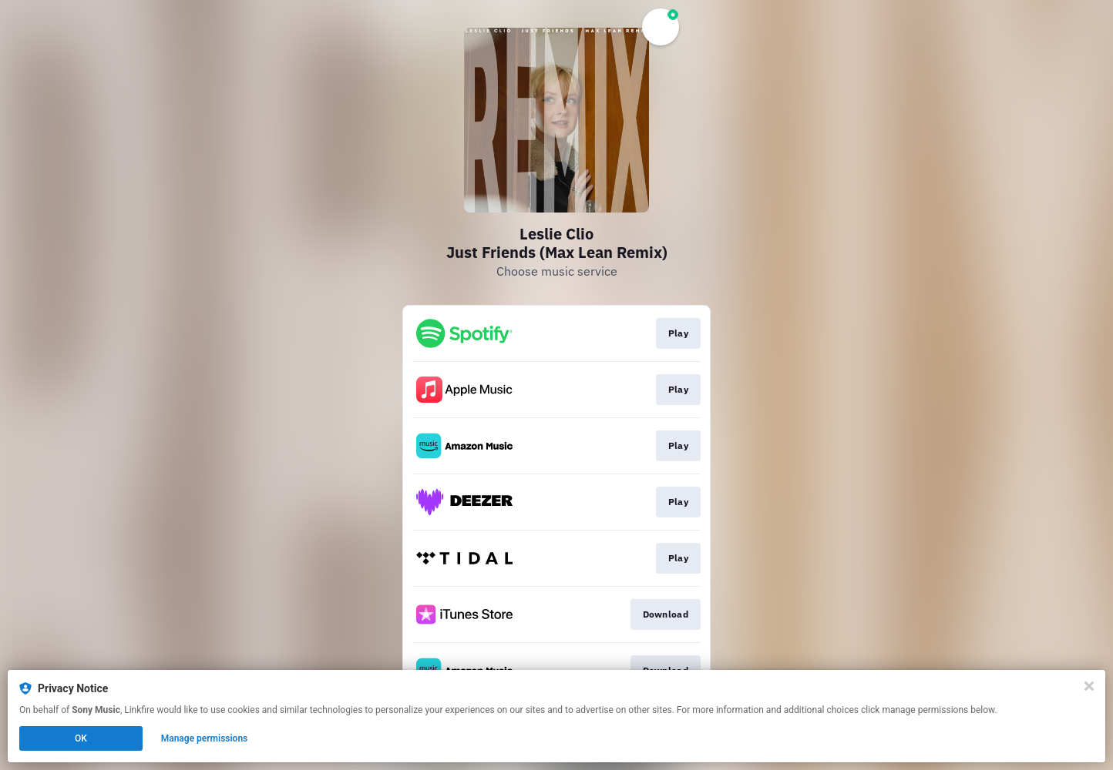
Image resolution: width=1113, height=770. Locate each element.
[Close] (1089, 686)
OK (81, 738)
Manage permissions (204, 738)
